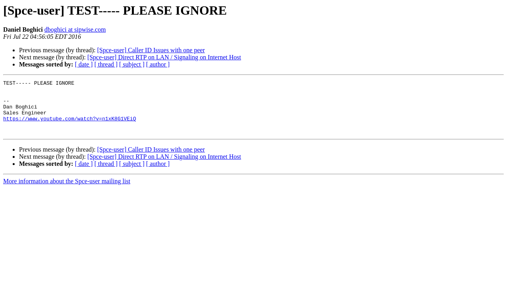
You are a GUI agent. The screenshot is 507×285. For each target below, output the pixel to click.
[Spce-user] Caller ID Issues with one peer (151, 50)
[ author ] (158, 64)
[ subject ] (132, 64)
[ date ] (84, 64)
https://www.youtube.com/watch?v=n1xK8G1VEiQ (69, 126)
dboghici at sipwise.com (75, 29)
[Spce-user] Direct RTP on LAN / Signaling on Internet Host (164, 57)
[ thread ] (106, 64)
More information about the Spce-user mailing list (66, 191)
